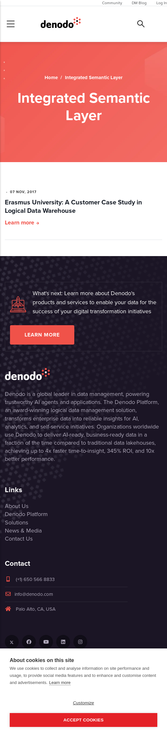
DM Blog (139, 3)
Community (112, 3)
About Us (16, 506)
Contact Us (19, 538)
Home (51, 77)
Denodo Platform (26, 514)
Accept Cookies (83, 720)
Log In (161, 3)
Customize (83, 702)
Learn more (19, 222)
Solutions (16, 522)
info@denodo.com (29, 594)
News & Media (23, 530)
